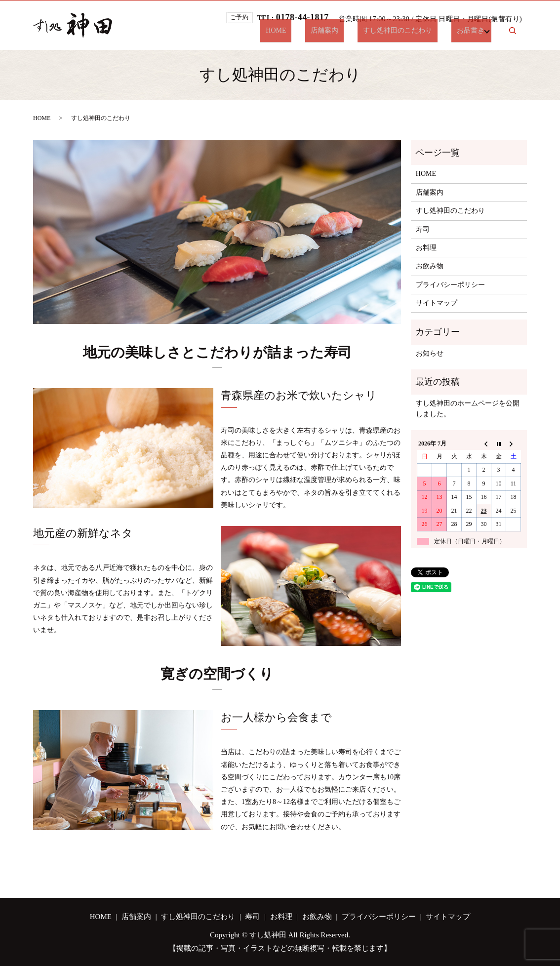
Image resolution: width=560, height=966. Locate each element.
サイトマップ (436, 303)
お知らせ (429, 353)
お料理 (426, 247)
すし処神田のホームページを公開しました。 (468, 409)
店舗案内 (346, 34)
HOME (308, 34)
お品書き (470, 34)
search (512, 34)
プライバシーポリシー (450, 284)
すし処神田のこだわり (408, 34)
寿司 (423, 229)
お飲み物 (429, 266)
